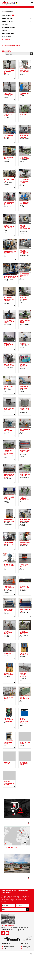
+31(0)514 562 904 (7, 930)
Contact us (26, 949)
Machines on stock (9, 947)
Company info (26, 947)
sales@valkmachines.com (22, 930)
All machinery (7, 39)
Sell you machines (9, 949)
